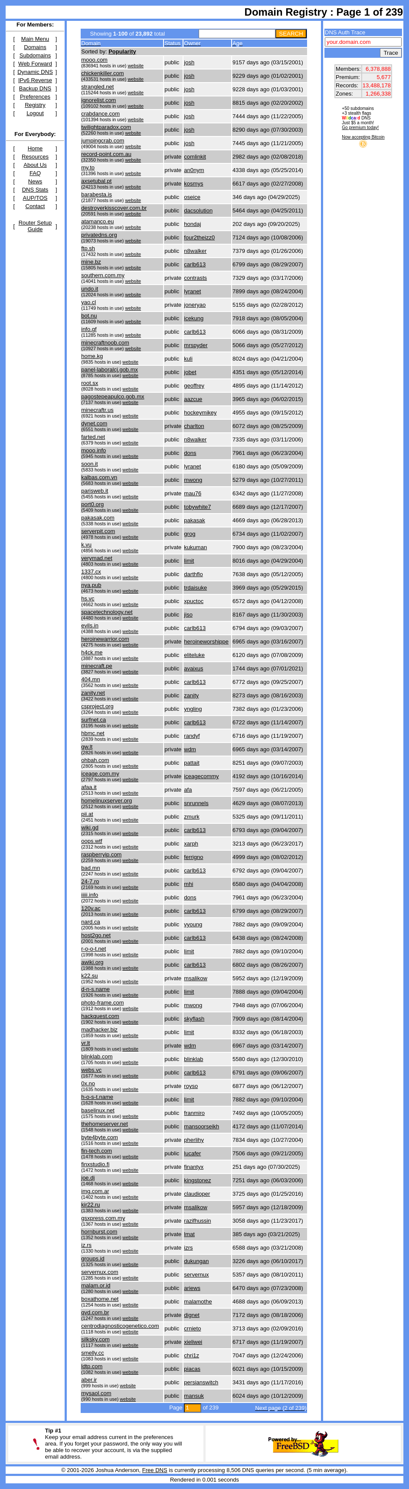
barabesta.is (96, 194)
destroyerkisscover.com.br (114, 208)
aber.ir (89, 1379)
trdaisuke (195, 587)
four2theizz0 (199, 237)
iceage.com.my (100, 773)
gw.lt (86, 746)
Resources (35, 156)
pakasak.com (98, 517)
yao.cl (88, 302)
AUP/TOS (35, 198)
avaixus (193, 668)
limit (189, 560)
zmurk (191, 816)
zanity (191, 695)
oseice (192, 197)
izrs (188, 1247)
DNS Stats (35, 189)
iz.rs (86, 1245)
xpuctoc (193, 601)
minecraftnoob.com (105, 342)
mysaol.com (96, 1393)
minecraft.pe (96, 666)
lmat (189, 1234)
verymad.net (96, 558)
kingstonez (197, 1180)
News (35, 181)
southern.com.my (102, 275)
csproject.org (97, 706)
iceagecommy (201, 776)
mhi (188, 884)
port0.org (92, 504)
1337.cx (91, 571)
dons (190, 453)
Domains (35, 47)
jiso (188, 614)
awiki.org (92, 962)
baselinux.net (98, 1110)
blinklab (193, 1059)
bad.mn (90, 868)
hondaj (192, 224)
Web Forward (35, 63)
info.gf (88, 329)
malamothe (198, 1301)
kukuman (195, 547)
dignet (191, 1315)
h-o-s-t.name (97, 1097)
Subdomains (35, 55)
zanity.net (93, 693)
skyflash (194, 1018)
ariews (192, 1288)
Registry (35, 105)
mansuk (194, 1396)
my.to (88, 167)
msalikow (195, 978)
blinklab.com (96, 1056)
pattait (191, 762)
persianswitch (201, 1382)
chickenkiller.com (102, 73)
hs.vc (87, 598)
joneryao (195, 305)
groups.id (92, 1258)
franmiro (194, 1113)
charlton (194, 426)
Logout (35, 113)
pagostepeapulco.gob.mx (112, 396)
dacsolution (198, 210)
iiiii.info (89, 895)
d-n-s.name (95, 989)
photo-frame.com (102, 1002)
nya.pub (91, 585)
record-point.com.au (106, 154)
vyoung (193, 924)
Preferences (35, 96)
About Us (34, 165)
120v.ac (91, 908)
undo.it (89, 288)
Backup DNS (35, 88)
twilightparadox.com (106, 127)
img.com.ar (95, 1191)
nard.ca (90, 922)
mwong (193, 480)
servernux (196, 1274)
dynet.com (94, 423)
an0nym (194, 170)
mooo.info (93, 450)
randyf (192, 736)
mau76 (192, 493)
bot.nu (89, 315)
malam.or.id (95, 1285)
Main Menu (35, 39)
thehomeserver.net (104, 1124)
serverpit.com (98, 531)
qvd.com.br (95, 1312)
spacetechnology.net (106, 612)
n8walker (195, 251)
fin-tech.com (96, 1150)
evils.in (89, 625)
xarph (191, 843)
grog (189, 534)
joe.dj (88, 1177)
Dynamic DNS (35, 72)
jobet (190, 372)
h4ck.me (91, 652)
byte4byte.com (99, 1137)
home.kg (92, 356)
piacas (192, 1369)
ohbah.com (95, 760)
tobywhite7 (197, 507)
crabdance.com (100, 113)
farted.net (93, 437)
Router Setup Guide (35, 225)
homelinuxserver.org (106, 800)
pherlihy (194, 1140)
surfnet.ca (93, 719)
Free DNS (154, 1470)
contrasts (195, 278)
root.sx (89, 383)
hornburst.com (99, 1231)
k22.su (89, 975)
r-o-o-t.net (93, 948)
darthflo (193, 574)
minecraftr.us (97, 410)
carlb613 (195, 264)
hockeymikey (200, 412)
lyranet (192, 291)
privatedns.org (99, 235)
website (136, 65)
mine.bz (91, 262)
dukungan (196, 1261)
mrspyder (195, 345)
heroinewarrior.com (105, 639)
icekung (193, 318)
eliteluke (194, 655)
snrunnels (196, 803)
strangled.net (97, 86)
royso (191, 1086)
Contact (35, 206)
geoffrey (194, 385)
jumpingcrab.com (102, 140)
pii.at (87, 814)
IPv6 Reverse (35, 80)
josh (189, 62)
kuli (188, 358)
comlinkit (195, 156)
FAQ (35, 173)
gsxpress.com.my (103, 1218)
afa (188, 789)
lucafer (192, 1153)
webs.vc (91, 1070)
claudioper (197, 1194)
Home (35, 148)
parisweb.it (94, 490)
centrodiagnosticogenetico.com (120, 1326)
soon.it (89, 464)
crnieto (192, 1328)
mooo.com (94, 59)
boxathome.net (99, 1299)
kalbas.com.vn (99, 477)
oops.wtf (91, 841)
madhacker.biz (99, 1029)
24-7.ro (90, 881)
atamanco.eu (97, 221)
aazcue (193, 399)
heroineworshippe (206, 641)
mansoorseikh (201, 1126)
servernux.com (99, 1272)
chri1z (191, 1355)
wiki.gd (89, 827)
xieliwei (193, 1342)
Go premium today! (360, 127)
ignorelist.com (98, 100)
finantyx (193, 1167)
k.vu (86, 544)
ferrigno (193, 857)
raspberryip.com (101, 854)
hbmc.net (92, 733)
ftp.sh (88, 248)
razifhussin (197, 1220)
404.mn (90, 679)
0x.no (88, 1083)
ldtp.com (91, 1366)
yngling (193, 709)
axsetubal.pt (96, 181)
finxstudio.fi (95, 1164)
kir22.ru (90, 1204)
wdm (190, 749)
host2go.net (96, 935)
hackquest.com (100, 1016)
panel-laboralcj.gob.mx (109, 369)
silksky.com (95, 1339)
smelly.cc (92, 1353)
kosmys (193, 183)
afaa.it (88, 787)
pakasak (194, 520)
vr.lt (85, 1043)
